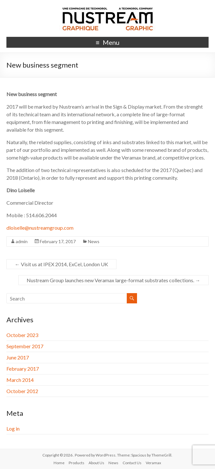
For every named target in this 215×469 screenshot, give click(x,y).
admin (22, 241)
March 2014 (20, 380)
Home (59, 462)
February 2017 (22, 369)
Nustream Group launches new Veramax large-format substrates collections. (113, 280)
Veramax (153, 462)
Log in (13, 428)
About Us (96, 462)
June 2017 (17, 357)
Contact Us (132, 462)
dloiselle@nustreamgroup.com (39, 228)
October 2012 (22, 391)
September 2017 (24, 346)
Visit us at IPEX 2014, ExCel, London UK (61, 264)
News (93, 241)
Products (76, 462)
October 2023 (22, 335)
